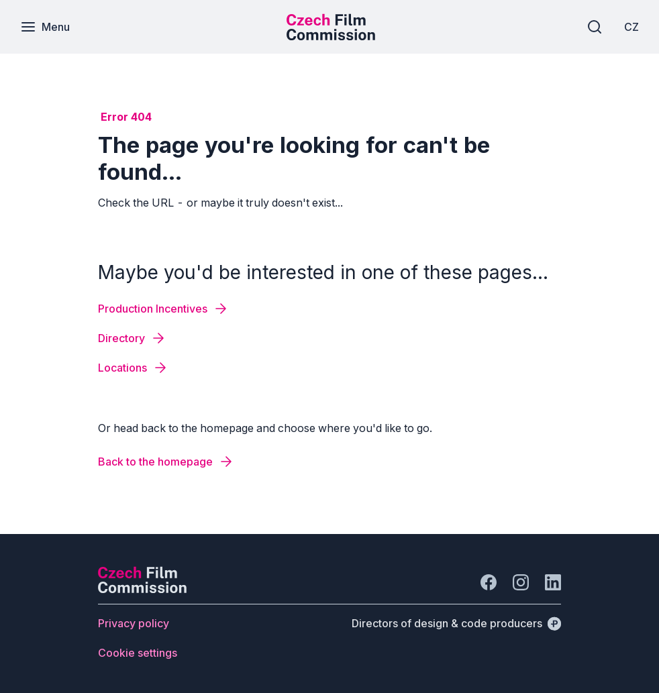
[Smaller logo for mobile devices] (331, 36)
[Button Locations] (133, 368)
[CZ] (631, 27)
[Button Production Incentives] (163, 309)
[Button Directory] (132, 338)
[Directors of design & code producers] (456, 623)
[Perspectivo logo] (142, 589)
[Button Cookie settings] (137, 653)
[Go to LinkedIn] (553, 582)
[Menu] (45, 27)
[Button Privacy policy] (133, 623)
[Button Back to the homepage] (166, 462)
